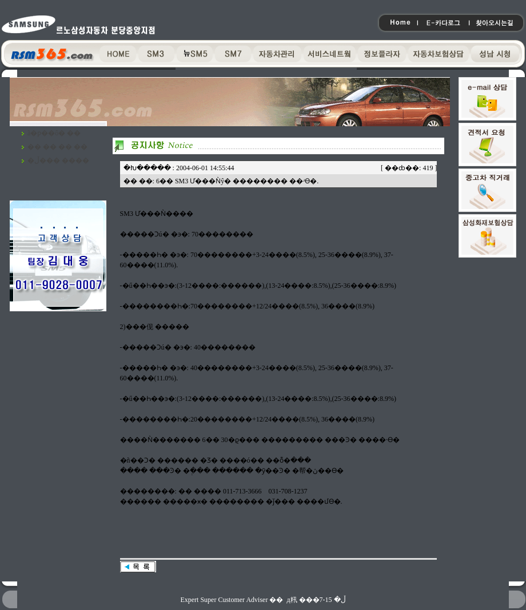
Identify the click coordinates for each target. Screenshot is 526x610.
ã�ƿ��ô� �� (54, 133)
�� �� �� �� (57, 147)
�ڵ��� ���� (58, 160)
